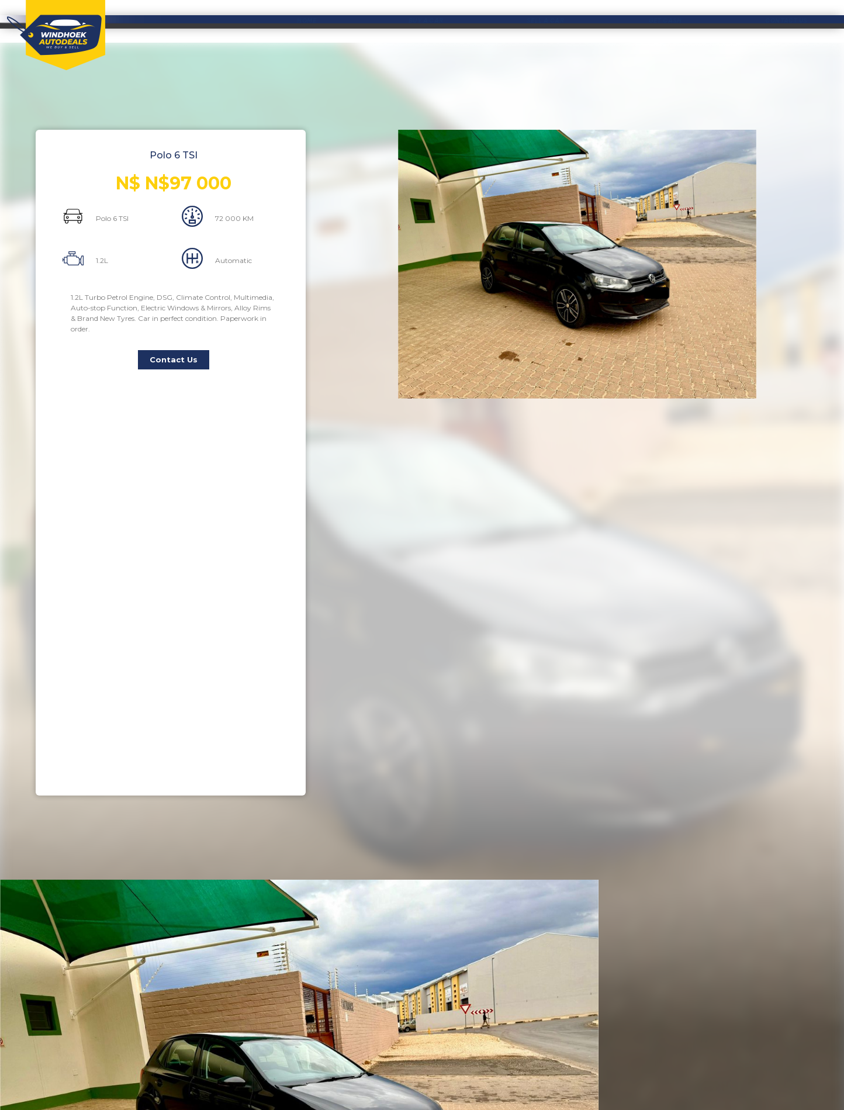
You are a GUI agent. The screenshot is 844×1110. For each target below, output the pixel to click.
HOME (306, 21)
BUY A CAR (426, 21)
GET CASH (665, 21)
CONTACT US (786, 21)
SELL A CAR (545, 21)
